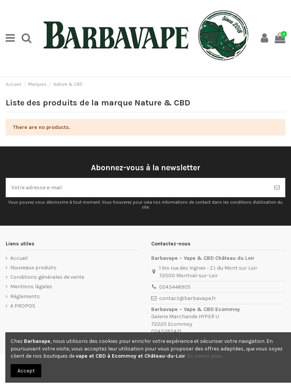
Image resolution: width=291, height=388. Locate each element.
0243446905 (175, 287)
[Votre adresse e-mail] (137, 187)
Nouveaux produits (33, 267)
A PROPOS (22, 306)
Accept (26, 371)
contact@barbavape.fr (187, 298)
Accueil (19, 258)
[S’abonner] (277, 187)
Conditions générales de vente (47, 277)
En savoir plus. (205, 356)
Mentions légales (31, 286)
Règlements (25, 296)
